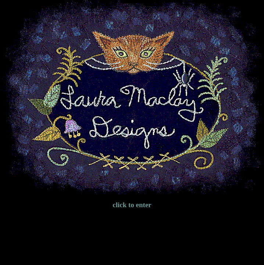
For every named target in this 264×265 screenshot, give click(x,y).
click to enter (132, 205)
